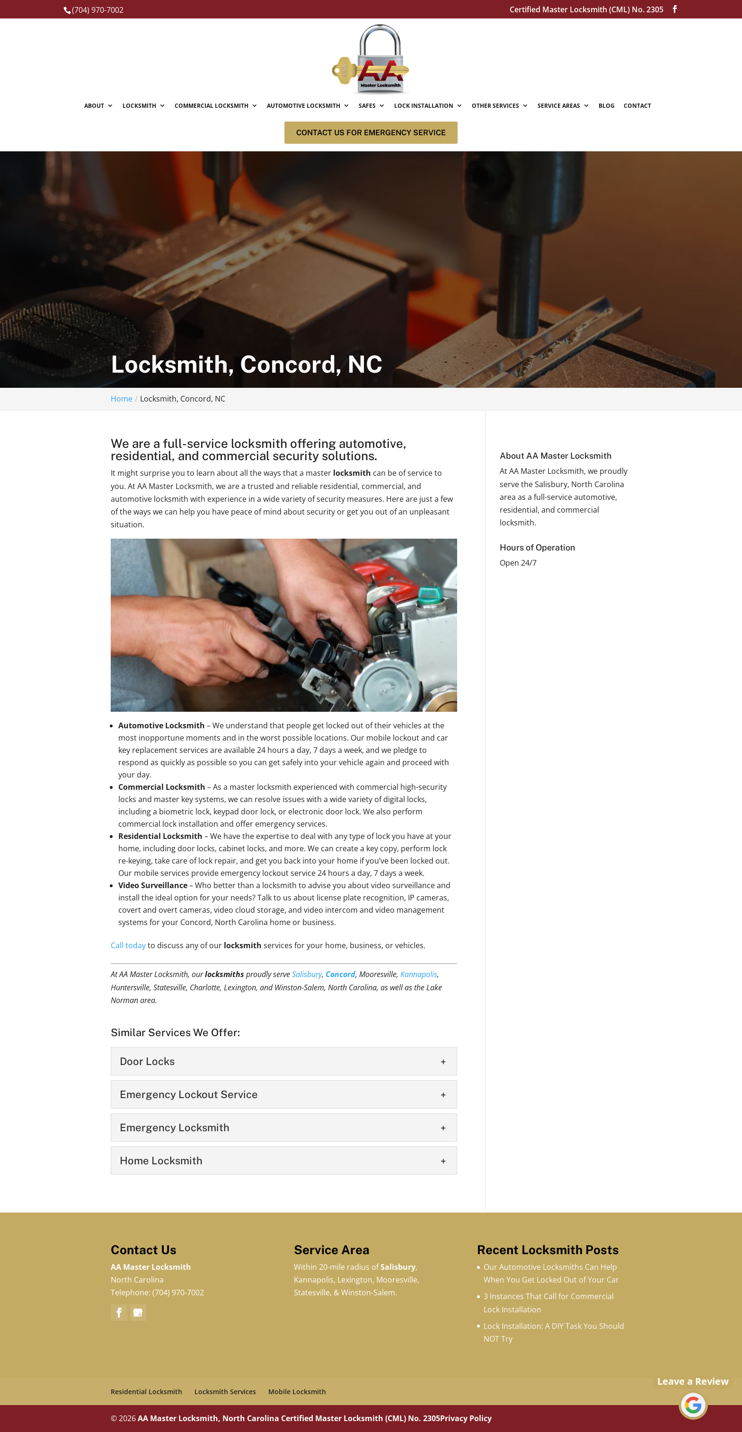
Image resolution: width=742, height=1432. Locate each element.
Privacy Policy (466, 1418)
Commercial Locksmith (211, 106)
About (94, 106)
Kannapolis (418, 974)
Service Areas (559, 106)
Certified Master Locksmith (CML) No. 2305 (360, 1418)
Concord (340, 974)
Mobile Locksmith (297, 1391)
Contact (637, 106)
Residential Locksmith (146, 1391)
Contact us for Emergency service (371, 132)
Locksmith (139, 106)
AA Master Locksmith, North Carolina (208, 1418)
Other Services (495, 106)
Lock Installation (423, 106)
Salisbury (307, 974)
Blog (607, 106)
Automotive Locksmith (303, 106)
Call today (128, 945)
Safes (367, 106)
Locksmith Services (225, 1391)
